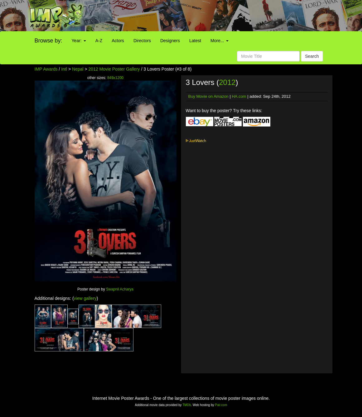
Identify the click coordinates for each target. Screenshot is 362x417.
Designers (170, 40)
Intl (64, 69)
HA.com (239, 96)
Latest (195, 40)
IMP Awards (46, 69)
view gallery (85, 298)
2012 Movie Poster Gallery (114, 69)
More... (219, 40)
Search (312, 56)
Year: (79, 40)
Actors (118, 40)
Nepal (78, 69)
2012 (227, 82)
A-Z (99, 40)
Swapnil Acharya (119, 289)
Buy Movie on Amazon (208, 96)
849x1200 (115, 78)
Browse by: (48, 40)
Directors (142, 40)
